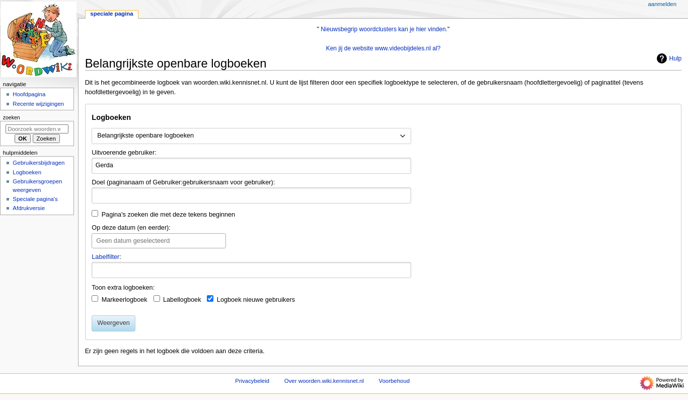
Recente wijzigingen (38, 104)
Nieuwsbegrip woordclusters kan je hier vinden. (384, 29)
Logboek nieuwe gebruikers (256, 299)
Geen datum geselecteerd (133, 240)
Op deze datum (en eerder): (131, 227)
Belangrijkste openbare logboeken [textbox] (145, 135)
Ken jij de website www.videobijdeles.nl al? (383, 48)
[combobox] (251, 136)
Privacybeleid (252, 381)
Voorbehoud (394, 381)
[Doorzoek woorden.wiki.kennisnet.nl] (37, 129)
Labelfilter (105, 256)
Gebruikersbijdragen (38, 163)
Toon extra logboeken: (123, 287)
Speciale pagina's (35, 199)
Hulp (668, 58)
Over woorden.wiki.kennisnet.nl (324, 381)
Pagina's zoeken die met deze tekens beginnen (169, 214)
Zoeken (11, 117)
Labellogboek (182, 299)
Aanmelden (662, 4)
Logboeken (27, 172)
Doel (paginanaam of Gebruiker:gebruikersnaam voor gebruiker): (183, 182)
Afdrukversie (29, 208)
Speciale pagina (111, 14)
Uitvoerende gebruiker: (124, 152)
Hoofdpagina (29, 94)
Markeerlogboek (124, 299)
